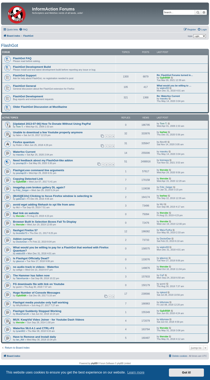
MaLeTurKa (166, 230)
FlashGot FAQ (22, 58)
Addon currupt (22, 238)
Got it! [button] (186, 372)
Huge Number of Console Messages (36, 292)
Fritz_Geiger (22, 190)
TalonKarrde (22, 278)
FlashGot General (24, 85)
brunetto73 (21, 233)
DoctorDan (21, 241)
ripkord (163, 292)
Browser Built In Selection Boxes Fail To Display (44, 221)
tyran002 (20, 331)
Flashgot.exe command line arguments (38, 170)
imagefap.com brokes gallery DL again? (39, 187)
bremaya (164, 160)
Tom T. (19, 126)
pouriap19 (21, 163)
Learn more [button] (135, 372)
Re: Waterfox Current (168, 96)
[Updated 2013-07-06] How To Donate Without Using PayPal (52, 123)
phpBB (94, 363)
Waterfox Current (24, 151)
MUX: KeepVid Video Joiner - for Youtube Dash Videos (48, 319)
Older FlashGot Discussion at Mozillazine (40, 106)
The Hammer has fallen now (31, 275)
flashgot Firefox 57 (25, 230)
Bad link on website (26, 213)
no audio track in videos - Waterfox (36, 266)
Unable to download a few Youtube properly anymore (48, 132)
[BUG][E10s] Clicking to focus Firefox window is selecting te (52, 196)
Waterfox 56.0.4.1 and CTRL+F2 (33, 328)
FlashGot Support (24, 75)
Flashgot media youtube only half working (40, 302)
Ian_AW (20, 339)
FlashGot (9, 45)
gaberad (20, 199)
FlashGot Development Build (32, 66)
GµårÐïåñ (165, 77)
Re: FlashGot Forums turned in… (175, 75)
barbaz (163, 132)
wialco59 (164, 88)
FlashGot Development (28, 96)
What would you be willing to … (174, 85)
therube (164, 170)
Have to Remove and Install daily (34, 336)
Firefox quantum (24, 142)
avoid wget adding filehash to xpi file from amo (44, 204)
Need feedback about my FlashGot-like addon (43, 160)
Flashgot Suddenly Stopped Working (37, 311)
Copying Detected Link (28, 178)
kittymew (164, 302)
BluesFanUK (22, 314)
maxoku (164, 98)
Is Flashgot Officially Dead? (31, 258)
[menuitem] (23, 29)
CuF (162, 275)
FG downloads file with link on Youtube (38, 284)
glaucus (20, 261)
